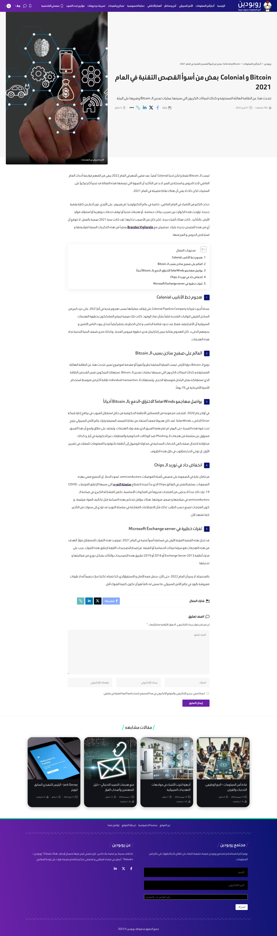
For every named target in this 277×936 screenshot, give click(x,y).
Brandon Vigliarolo (140, 227)
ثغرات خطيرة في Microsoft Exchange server (178, 283)
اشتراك (241, 909)
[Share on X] (151, 107)
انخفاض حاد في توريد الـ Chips (186, 277)
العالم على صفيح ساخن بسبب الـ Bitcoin (180, 264)
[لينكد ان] (115, 870)
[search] (25, 6)
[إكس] (123, 870)
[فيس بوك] (131, 870)
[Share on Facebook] (158, 107)
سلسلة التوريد (122, 484)
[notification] (30, 6)
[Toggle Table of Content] (202, 249)
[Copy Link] (138, 107)
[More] (132, 107)
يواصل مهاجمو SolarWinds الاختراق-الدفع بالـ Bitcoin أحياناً (169, 270)
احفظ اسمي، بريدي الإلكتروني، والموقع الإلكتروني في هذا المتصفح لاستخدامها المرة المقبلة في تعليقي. (154, 694)
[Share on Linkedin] (145, 107)
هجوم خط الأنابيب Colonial (187, 257)
